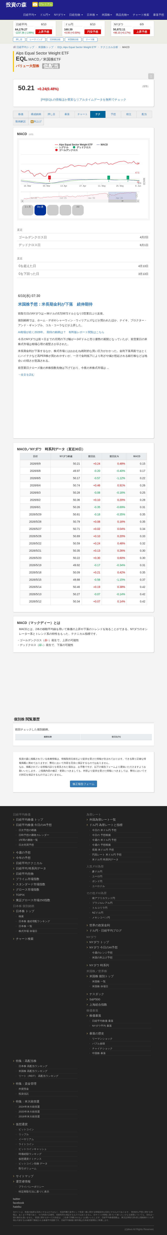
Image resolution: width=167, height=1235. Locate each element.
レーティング (36, 39)
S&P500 (94, 999)
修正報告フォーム (83, 783)
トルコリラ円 (99, 907)
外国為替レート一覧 (102, 819)
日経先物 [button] (76, 14)
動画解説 (20, 121)
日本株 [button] (92, 14)
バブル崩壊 (98, 1043)
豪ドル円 (97, 871)
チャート (82, 114)
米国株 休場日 (100, 986)
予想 (113, 114)
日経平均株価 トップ (29, 819)
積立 (128, 114)
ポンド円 (97, 881)
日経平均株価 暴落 (102, 1020)
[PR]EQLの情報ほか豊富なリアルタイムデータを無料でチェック (83, 99)
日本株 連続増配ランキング (34, 921)
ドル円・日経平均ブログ (105, 930)
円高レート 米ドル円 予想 (107, 854)
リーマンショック (102, 1038)
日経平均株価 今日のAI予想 (34, 824)
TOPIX (20, 894)
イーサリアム (26, 1139)
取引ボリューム (27, 1168)
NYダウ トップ (99, 942)
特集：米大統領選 (27, 1101)
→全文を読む (26, 374)
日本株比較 (55, 39)
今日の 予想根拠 (101, 835)
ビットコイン (26, 1129)
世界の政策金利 (99, 925)
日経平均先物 (25, 873)
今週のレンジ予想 (102, 952)
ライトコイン (26, 1144)
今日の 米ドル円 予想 (104, 830)
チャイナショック (102, 1048)
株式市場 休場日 (28, 931)
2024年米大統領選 (29, 1106)
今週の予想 (23, 852)
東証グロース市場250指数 (33, 900)
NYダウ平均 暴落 (102, 1025)
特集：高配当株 (26, 1060)
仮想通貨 (22, 1124)
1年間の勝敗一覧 (28, 839)
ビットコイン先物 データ (33, 1163)
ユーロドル (98, 886)
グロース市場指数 (27, 889)
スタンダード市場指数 (30, 884)
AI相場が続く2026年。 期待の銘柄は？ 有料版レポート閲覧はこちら (61, 332)
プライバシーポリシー (31, 1186)
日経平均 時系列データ (31, 868)
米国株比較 (73, 39)
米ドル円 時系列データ (105, 859)
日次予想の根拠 (27, 830)
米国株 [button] (107, 14)
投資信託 (24, 1093)
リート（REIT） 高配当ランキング (38, 1075)
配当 (144, 114)
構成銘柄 (36, 114)
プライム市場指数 (27, 879)
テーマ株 (90, 39)
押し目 (19, 39)
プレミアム (45, 4)
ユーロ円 (97, 876)
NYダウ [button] (59, 14)
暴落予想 (158, 14)
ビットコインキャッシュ (33, 1149)
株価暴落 (95, 1015)
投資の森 (16, 5)
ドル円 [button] (45, 14)
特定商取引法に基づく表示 (34, 1191)
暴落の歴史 (96, 1033)
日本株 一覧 (25, 926)
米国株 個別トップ (101, 976)
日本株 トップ (25, 911)
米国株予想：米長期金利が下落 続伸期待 (55, 304)
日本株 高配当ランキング (33, 1066)
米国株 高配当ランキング (33, 1071)
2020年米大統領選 (29, 1111)
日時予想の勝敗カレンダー (34, 835)
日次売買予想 (26, 844)
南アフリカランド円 (103, 898)
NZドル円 (97, 912)
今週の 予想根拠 (101, 844)
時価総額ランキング (30, 1153)
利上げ (36, 121)
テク (97, 114)
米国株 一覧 (99, 981)
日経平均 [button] (29, 14)
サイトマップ (25, 1176)
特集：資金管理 (26, 1083)
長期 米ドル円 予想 (103, 849)
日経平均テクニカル (29, 863)
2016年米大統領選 (29, 1116)
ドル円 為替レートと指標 (106, 824)
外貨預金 (24, 1088)
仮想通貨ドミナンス (30, 1158)
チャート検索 (141, 14)
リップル (24, 1134)
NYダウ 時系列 (99, 965)
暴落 (67, 114)
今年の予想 (23, 857)
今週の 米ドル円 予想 (104, 839)
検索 (21, 916)
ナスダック (96, 994)
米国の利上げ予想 (102, 957)
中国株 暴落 (99, 1053)
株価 (20, 114)
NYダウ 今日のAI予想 (103, 947)
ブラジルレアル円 (102, 902)
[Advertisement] (83, 405)
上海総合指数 (98, 1004)
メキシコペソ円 (101, 917)
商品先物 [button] (122, 14)
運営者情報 (23, 1181)
